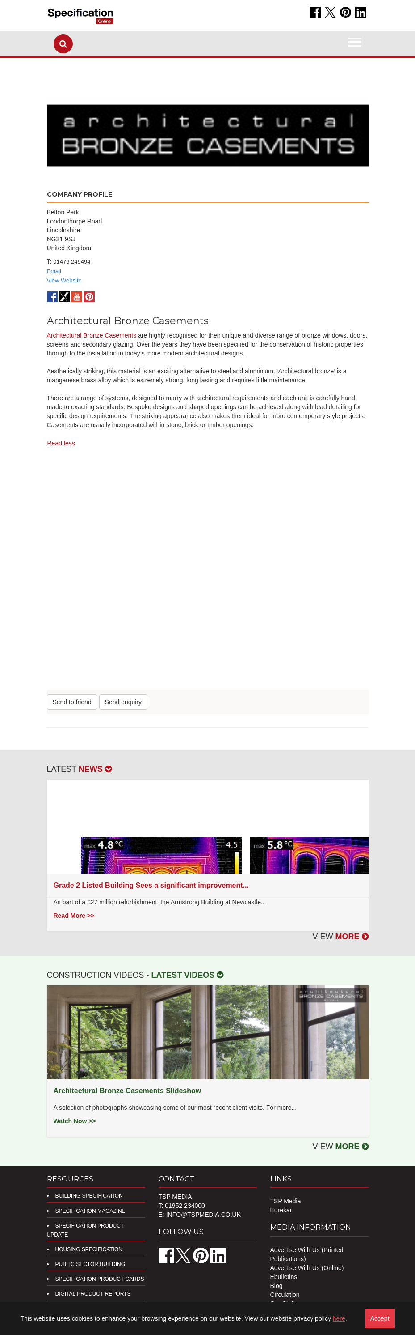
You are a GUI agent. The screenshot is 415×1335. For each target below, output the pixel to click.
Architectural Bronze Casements (92, 335)
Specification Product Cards (99, 1279)
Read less (61, 443)
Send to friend (72, 702)
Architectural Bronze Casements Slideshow (127, 1091)
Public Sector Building (90, 1264)
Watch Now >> (75, 1121)
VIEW (340, 936)
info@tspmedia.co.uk (203, 1214)
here (339, 1318)
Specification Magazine (90, 1211)
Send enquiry (123, 702)
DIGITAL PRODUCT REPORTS (93, 1294)
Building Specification (89, 1196)
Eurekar (281, 1210)
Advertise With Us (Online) (307, 1267)
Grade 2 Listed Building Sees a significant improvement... (151, 885)
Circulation (285, 1294)
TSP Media (285, 1201)
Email (54, 271)
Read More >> (74, 915)
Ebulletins (284, 1276)
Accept (380, 1318)
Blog (276, 1285)
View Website (64, 280)
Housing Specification (88, 1249)
